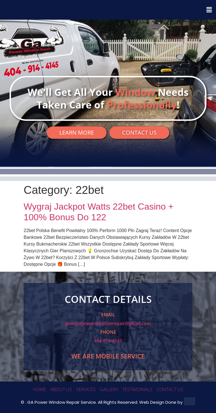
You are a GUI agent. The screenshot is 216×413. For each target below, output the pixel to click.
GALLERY (109, 389)
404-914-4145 (108, 341)
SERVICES (86, 389)
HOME (39, 389)
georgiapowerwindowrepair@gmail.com (108, 323)
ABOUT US (61, 389)
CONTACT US (170, 389)
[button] (108, 10)
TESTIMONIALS (137, 389)
